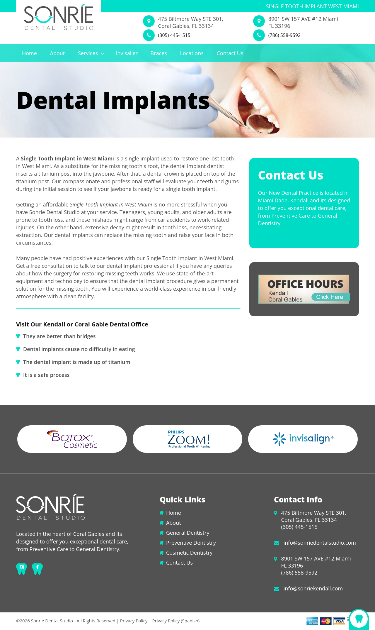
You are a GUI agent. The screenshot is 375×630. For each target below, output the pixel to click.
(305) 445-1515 (174, 35)
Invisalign (127, 53)
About (57, 53)
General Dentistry (187, 532)
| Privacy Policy (132, 621)
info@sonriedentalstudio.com (320, 542)
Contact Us (230, 53)
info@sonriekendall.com (313, 588)
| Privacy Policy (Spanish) (174, 621)
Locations (192, 53)
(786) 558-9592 (284, 35)
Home (29, 53)
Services (91, 53)
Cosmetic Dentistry (189, 552)
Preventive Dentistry (191, 542)
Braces (159, 53)
